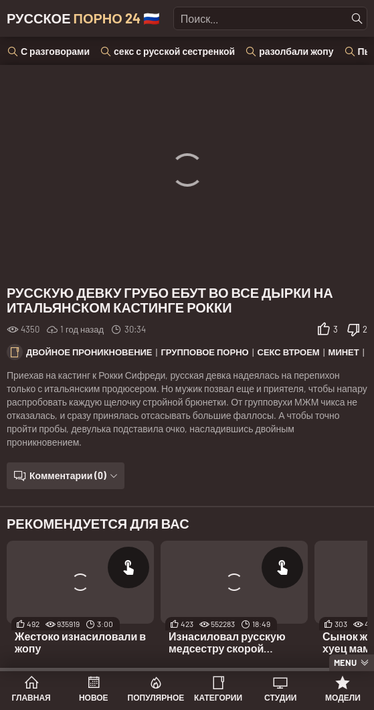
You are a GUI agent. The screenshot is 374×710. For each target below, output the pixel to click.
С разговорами (55, 51)
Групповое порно (204, 352)
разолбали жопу (296, 51)
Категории (218, 697)
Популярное (156, 697)
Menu (345, 662)
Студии (280, 697)
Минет (344, 352)
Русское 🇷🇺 (83, 18)
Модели (343, 697)
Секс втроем (289, 352)
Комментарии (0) (67, 475)
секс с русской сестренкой (174, 51)
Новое (93, 697)
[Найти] (357, 18)
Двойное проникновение (89, 352)
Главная (30, 697)
